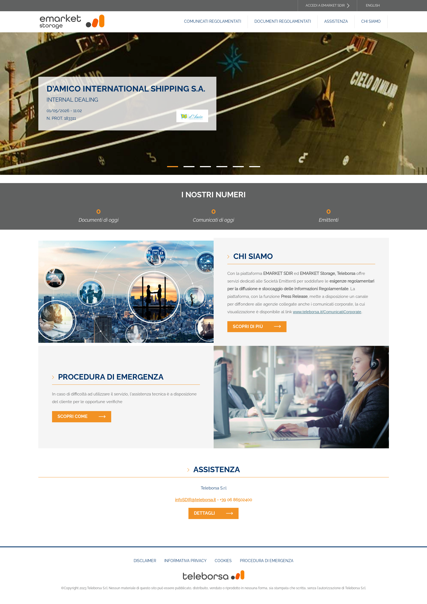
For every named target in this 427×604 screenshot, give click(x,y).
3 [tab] (205, 166)
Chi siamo (371, 21)
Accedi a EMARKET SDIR (325, 5)
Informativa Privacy (185, 561)
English (373, 5)
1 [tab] (172, 166)
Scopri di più (248, 326)
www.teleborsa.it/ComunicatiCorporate (327, 312)
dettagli (204, 513)
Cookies (223, 561)
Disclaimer (145, 561)
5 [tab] (238, 166)
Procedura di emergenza (266, 561)
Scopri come (73, 416)
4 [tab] (221, 166)
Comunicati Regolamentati (212, 21)
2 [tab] (189, 166)
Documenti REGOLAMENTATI (282, 21)
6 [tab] (254, 166)
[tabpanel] (213, 103)
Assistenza (336, 21)
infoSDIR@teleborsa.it (195, 499)
